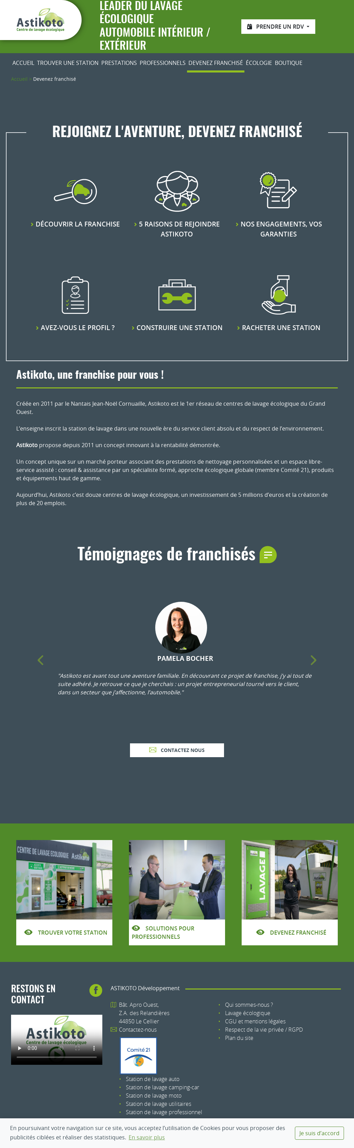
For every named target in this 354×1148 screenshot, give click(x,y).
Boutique (288, 63)
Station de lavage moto (153, 1095)
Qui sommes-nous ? (249, 1005)
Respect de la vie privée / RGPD (264, 1029)
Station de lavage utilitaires (158, 1104)
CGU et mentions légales (255, 1021)
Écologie (259, 63)
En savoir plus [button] (147, 1137)
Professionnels (163, 63)
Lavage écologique (247, 1013)
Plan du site (239, 1038)
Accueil (23, 63)
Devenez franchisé (215, 63)
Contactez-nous (138, 1029)
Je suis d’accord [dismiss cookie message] (319, 1133)
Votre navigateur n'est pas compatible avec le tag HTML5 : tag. (56, 1040)
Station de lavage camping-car (162, 1087)
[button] (40, 660)
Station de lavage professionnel (164, 1112)
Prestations (119, 63)
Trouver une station (68, 63)
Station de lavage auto (152, 1079)
